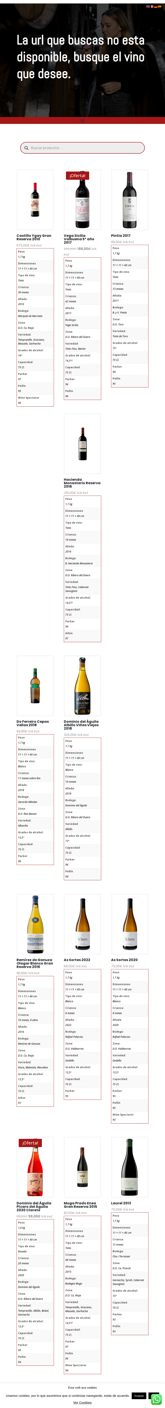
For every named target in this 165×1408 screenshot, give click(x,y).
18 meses (70, 540)
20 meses (23, 1263)
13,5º (21, 837)
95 (19, 391)
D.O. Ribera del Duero (77, 337)
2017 (68, 313)
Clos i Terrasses (121, 1256)
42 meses (70, 301)
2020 (116, 1025)
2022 (68, 1025)
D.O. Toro (118, 324)
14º (20, 355)
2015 (68, 1272)
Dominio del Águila (76, 805)
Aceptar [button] (139, 1395)
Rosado (22, 1251)
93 (114, 1319)
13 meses (118, 289)
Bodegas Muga (73, 1283)
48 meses (70, 1260)
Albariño (23, 825)
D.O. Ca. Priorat (122, 1268)
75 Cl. (21, 367)
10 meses (70, 782)
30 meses (23, 292)
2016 (68, 551)
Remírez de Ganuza (29, 1044)
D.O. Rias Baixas (27, 814)
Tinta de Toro (120, 336)
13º (67, 841)
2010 (21, 304)
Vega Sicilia (71, 325)
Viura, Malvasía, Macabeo (33, 1067)
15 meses (118, 1244)
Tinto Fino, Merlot (75, 349)
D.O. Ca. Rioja (26, 328)
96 (19, 403)
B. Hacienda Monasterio (79, 563)
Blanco (22, 766)
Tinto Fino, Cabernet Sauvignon (77, 589)
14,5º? (68, 360)
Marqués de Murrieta (30, 316)
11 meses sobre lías (29, 778)
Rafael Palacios (74, 1037)
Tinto (21, 280)
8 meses (70, 1013)
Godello (69, 1060)
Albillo (68, 829)
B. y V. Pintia (120, 312)
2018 (21, 790)
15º (114, 348)
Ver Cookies (82, 1402)
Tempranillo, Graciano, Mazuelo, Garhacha (31, 341)
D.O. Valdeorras (74, 1049)
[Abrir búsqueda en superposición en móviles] (82, 148)
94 (114, 372)
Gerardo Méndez (27, 802)
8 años (34, 1020)
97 (19, 379)
